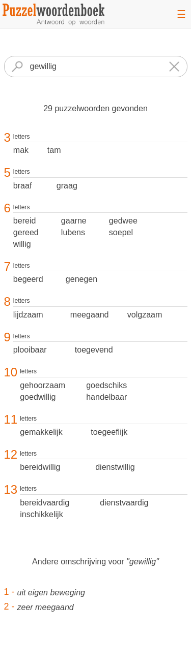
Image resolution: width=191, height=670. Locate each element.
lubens (73, 232)
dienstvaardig (124, 502)
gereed (26, 232)
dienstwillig (114, 467)
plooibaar (30, 349)
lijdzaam (28, 314)
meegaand (89, 314)
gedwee (123, 220)
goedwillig (38, 397)
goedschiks (106, 385)
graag (67, 185)
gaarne (74, 220)
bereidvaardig (44, 502)
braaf (22, 185)
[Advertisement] (95, 651)
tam (54, 150)
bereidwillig (40, 467)
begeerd (28, 279)
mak (21, 150)
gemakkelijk (41, 432)
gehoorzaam (42, 385)
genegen (81, 279)
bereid (24, 220)
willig (22, 244)
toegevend (94, 349)
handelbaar (106, 397)
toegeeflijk (109, 432)
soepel (121, 232)
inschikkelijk (41, 514)
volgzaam (144, 314)
